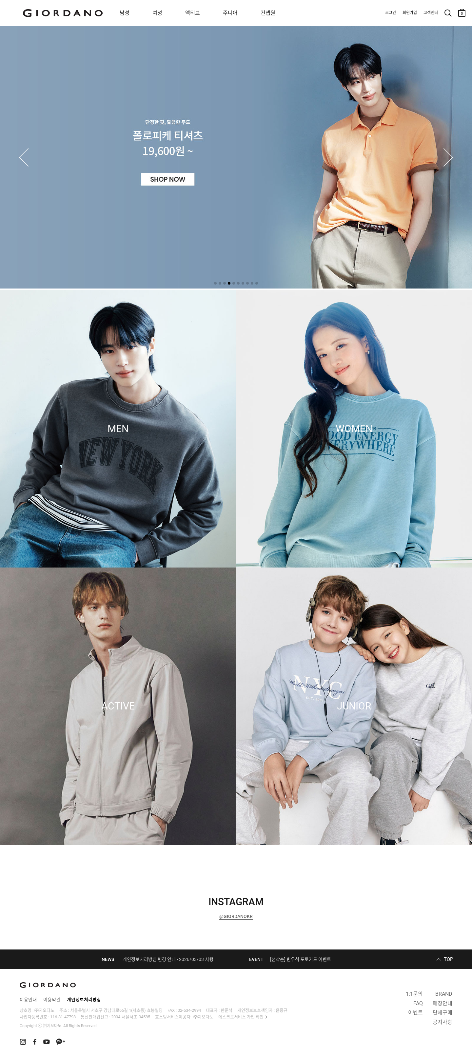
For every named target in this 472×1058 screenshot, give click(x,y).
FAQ (418, 1003)
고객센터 (430, 12)
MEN (118, 428)
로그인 (390, 12)
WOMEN (354, 428)
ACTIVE (118, 706)
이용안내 (28, 999)
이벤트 (415, 1012)
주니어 (230, 13)
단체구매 (442, 1012)
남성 (124, 13)
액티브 (192, 13)
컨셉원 (268, 13)
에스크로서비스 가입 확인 (241, 1016)
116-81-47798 (63, 1016)
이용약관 (51, 999)
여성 (157, 13)
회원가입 (410, 12)
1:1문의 (414, 994)
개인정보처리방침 (84, 999)
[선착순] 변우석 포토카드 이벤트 (300, 959)
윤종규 (281, 1010)
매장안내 (442, 1003)
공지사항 (442, 1022)
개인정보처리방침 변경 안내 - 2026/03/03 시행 (168, 959)
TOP (448, 959)
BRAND (443, 994)
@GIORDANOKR (236, 916)
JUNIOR (354, 706)
